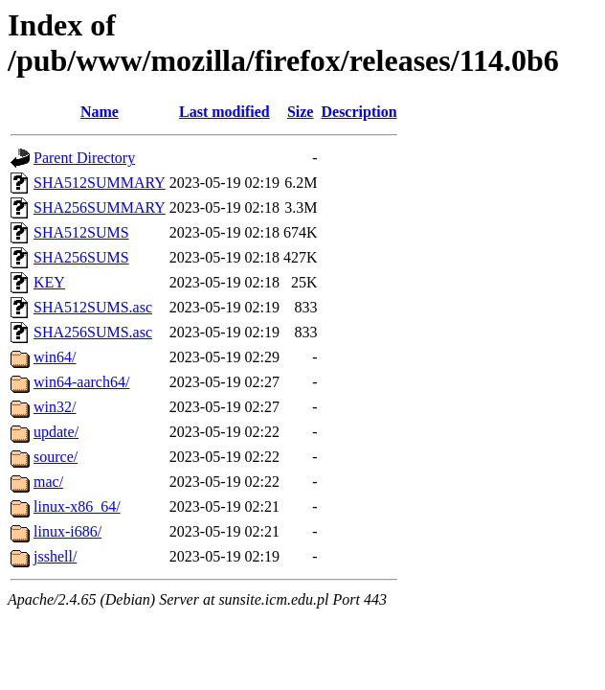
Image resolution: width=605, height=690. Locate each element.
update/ (56, 432)
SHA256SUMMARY (100, 207)
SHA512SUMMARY (100, 182)
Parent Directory (84, 158)
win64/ (55, 357)
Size (300, 112)
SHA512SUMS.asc (93, 307)
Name (99, 112)
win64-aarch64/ (81, 382)
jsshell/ (55, 556)
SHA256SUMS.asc (93, 332)
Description (358, 112)
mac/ (48, 481)
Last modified (224, 112)
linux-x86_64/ (77, 506)
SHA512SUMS (81, 232)
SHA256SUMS (81, 257)
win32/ (55, 407)
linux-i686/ (67, 531)
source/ (56, 456)
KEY (49, 282)
